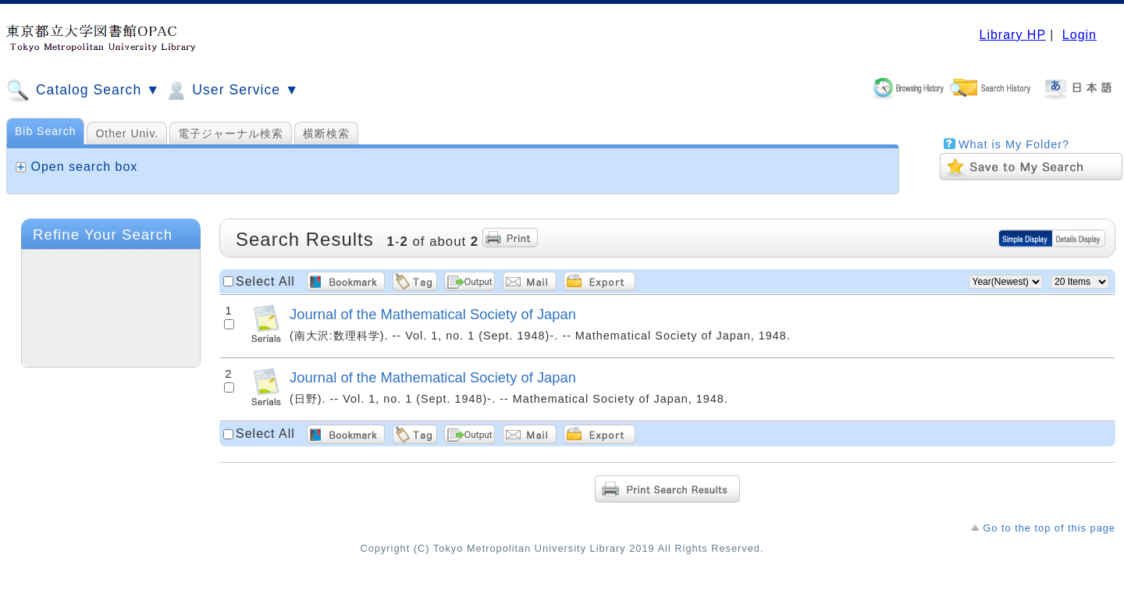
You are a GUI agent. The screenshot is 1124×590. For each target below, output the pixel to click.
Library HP (1012, 34)
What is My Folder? (1014, 144)
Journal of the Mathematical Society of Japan (433, 314)
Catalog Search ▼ (83, 90)
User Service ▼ (231, 90)
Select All (265, 281)
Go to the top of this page (1049, 528)
